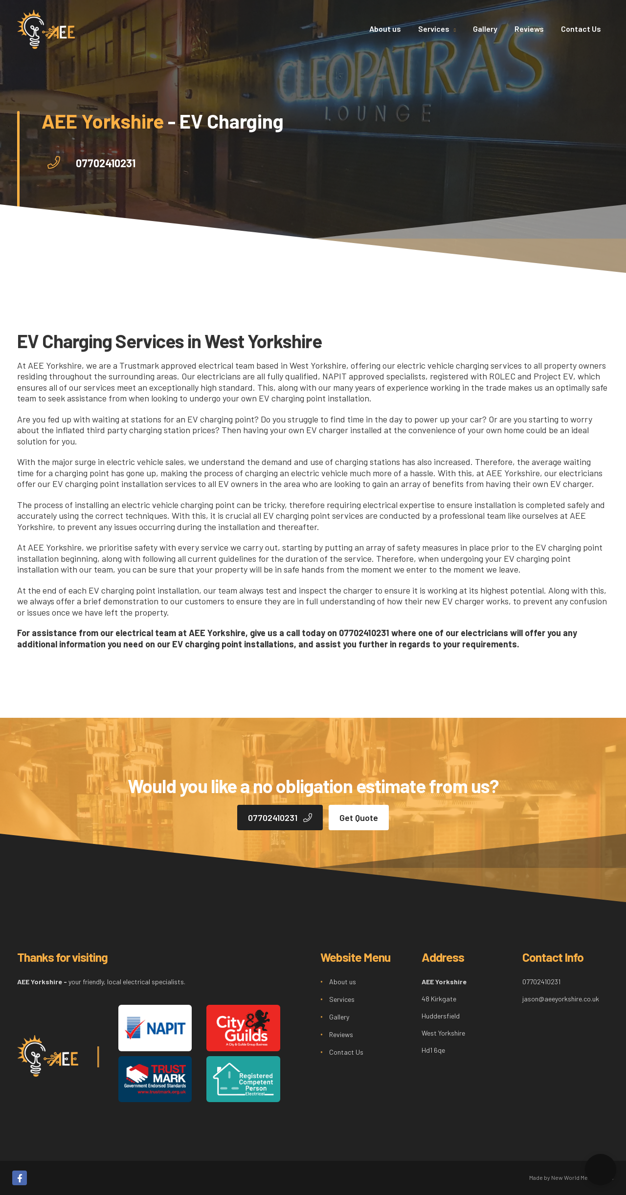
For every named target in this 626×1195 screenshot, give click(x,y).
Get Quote (358, 817)
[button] (600, 1169)
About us (385, 28)
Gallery (485, 28)
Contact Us (581, 28)
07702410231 (105, 162)
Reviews (529, 28)
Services (434, 28)
